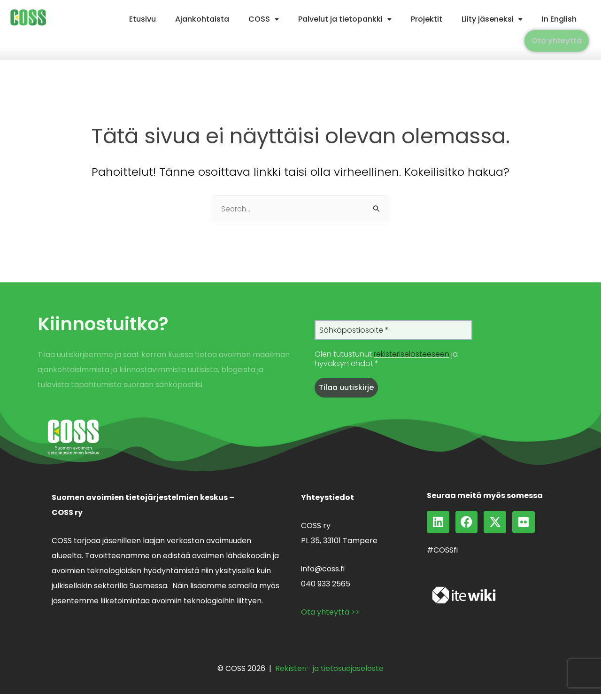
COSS (263, 19)
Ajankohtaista (202, 19)
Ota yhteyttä (557, 40)
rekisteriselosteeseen (411, 355)
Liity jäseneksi (492, 19)
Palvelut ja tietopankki (345, 19)
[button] (263, 19)
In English (559, 19)
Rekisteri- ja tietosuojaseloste (329, 668)
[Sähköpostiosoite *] (393, 330)
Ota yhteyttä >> (330, 612)
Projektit (426, 19)
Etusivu (142, 19)
